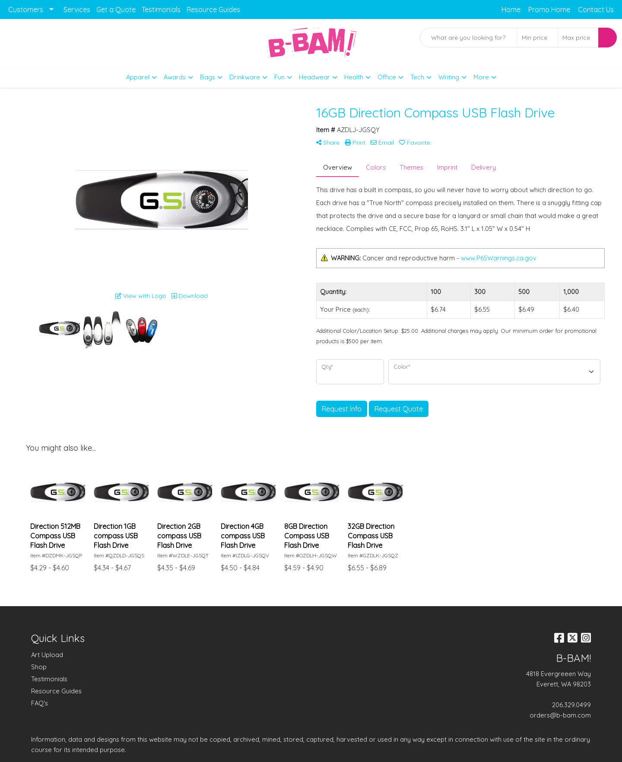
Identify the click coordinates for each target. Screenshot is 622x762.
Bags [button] (207, 77)
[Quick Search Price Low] (537, 37)
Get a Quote (116, 9)
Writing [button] (448, 77)
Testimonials (161, 9)
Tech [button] (417, 77)
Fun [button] (279, 77)
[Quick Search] (468, 37)
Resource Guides (213, 9)
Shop (39, 667)
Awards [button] (175, 77)
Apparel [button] (137, 77)
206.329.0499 (571, 705)
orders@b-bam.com (560, 715)
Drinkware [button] (244, 77)
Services (76, 9)
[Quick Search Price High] (578, 37)
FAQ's (39, 703)
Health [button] (353, 77)
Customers (25, 9)
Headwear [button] (314, 77)
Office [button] (387, 77)
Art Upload (47, 655)
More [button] (481, 77)
